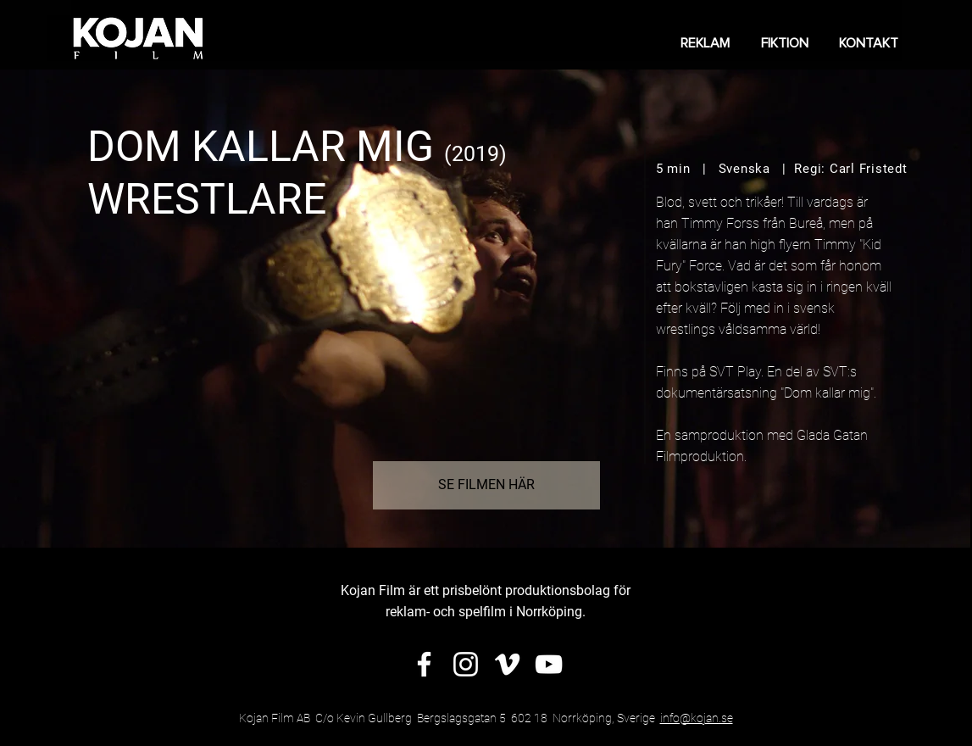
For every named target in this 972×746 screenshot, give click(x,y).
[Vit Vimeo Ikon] (507, 664)
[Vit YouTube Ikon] (548, 664)
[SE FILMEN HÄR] (486, 485)
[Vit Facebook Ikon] (424, 664)
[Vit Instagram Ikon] (465, 664)
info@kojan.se (696, 718)
